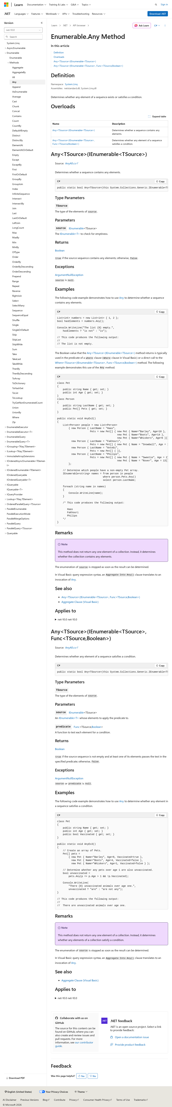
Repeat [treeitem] (15, 286)
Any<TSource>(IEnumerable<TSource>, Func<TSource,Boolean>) (88, 65)
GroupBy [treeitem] (16, 179)
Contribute (59, 1099)
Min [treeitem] (14, 242)
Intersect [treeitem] (16, 198)
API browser (79, 25)
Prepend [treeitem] (16, 276)
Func (77, 727)
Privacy (73, 1099)
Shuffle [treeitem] (15, 320)
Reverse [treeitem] (16, 291)
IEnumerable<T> (70, 233)
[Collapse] (41, 23)
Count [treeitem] (15, 120)
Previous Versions (29, 1099)
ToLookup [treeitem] (17, 397)
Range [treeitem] (15, 281)
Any (121, 297)
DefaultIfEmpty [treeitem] (20, 130)
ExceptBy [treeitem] (17, 164)
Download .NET (158, 13)
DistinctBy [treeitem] (17, 140)
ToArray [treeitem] (16, 378)
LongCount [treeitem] (18, 227)
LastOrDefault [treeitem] (19, 218)
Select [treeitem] (15, 300)
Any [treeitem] (14, 82)
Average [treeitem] (16, 96)
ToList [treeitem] (15, 393)
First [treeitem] (14, 169)
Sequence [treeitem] (17, 310)
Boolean (60, 250)
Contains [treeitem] (16, 116)
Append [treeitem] (16, 86)
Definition (59, 52)
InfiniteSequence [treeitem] (21, 193)
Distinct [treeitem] (16, 135)
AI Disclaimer (9, 1099)
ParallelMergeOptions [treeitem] (18, 518)
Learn (54, 25)
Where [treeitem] (15, 417)
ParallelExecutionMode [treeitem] (18, 513)
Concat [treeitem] (16, 111)
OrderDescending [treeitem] (21, 271)
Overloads (59, 56)
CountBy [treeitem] (16, 125)
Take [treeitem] (14, 354)
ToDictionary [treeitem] (18, 383)
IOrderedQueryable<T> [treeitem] (19, 479)
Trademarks (140, 1099)
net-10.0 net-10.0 (67, 619)
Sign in (164, 4)
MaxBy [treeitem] (15, 237)
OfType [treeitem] (16, 252)
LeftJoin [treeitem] (16, 223)
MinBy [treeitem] (15, 247)
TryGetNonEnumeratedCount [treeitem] (27, 402)
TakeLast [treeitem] (16, 359)
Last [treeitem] (14, 213)
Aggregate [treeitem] (17, 67)
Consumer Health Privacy (96, 1099)
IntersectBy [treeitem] (18, 203)
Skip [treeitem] (14, 334)
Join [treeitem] (14, 208)
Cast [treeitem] (14, 101)
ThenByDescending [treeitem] (22, 373)
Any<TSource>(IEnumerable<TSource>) (75, 61)
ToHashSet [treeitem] (17, 388)
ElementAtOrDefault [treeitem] (22, 150)
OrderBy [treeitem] (16, 261)
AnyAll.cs (70, 163)
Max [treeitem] (14, 232)
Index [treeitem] (15, 188)
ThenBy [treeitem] (16, 368)
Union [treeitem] (15, 407)
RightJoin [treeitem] (17, 295)
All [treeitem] (13, 77)
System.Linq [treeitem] (13, 43)
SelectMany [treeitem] (18, 305)
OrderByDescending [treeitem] (22, 266)
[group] (111, 188)
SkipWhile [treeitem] (17, 344)
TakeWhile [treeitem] (17, 363)
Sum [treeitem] (14, 349)
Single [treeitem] (15, 324)
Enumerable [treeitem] (16, 57)
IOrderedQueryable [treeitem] (17, 475)
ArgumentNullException (69, 275)
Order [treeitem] (15, 256)
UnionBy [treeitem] (16, 412)
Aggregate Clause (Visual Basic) (80, 602)
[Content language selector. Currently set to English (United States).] (18, 1092)
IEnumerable (76, 228)
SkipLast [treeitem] (16, 339)
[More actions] (165, 25)
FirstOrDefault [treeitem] (19, 174)
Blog (45, 1099)
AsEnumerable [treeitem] (19, 91)
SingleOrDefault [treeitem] (20, 329)
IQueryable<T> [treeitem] (15, 489)
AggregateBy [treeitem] (19, 72)
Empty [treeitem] (15, 155)
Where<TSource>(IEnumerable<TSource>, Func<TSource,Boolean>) (96, 362)
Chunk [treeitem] (15, 106)
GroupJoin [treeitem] (17, 184)
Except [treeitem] (15, 159)
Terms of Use (123, 1099)
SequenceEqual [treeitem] (20, 315)
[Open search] (156, 5)
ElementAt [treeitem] (17, 145)
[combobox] (23, 30)
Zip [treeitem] (13, 422)
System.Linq (71, 84)
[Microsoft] (6, 4)
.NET (65, 25)
